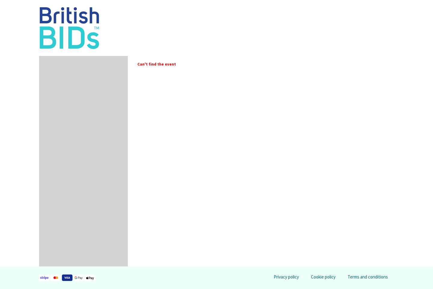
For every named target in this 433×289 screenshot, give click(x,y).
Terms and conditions (368, 277)
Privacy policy (286, 277)
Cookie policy (323, 277)
